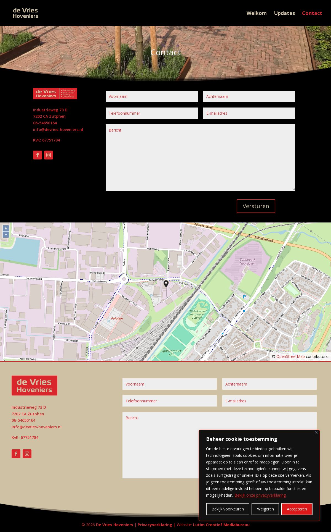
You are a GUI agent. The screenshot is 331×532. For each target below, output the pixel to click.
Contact (312, 13)
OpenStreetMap (290, 356)
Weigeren (265, 509)
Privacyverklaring (155, 524)
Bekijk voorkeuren (228, 509)
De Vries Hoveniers (114, 524)
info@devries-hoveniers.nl (58, 129)
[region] (259, 475)
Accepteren (297, 509)
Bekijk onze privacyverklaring (260, 495)
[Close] (316, 432)
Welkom (257, 13)
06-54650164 (45, 122)
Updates (284, 13)
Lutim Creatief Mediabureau (221, 524)
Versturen (256, 206)
